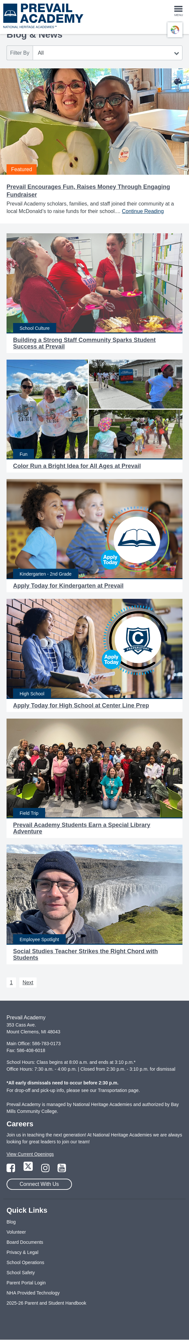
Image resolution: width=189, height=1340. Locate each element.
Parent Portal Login (26, 1282)
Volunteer (16, 1232)
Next (28, 982)
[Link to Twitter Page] (29, 1169)
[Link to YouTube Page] (62, 1169)
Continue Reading (143, 211)
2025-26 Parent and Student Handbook (46, 1303)
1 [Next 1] (11, 982)
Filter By (19, 53)
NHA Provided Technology (33, 1292)
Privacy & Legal (22, 1252)
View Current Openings (30, 1154)
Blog (11, 1221)
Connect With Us (39, 1184)
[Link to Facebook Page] (11, 1169)
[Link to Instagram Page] (46, 1169)
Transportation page (118, 1090)
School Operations (25, 1262)
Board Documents (25, 1242)
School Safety (21, 1272)
